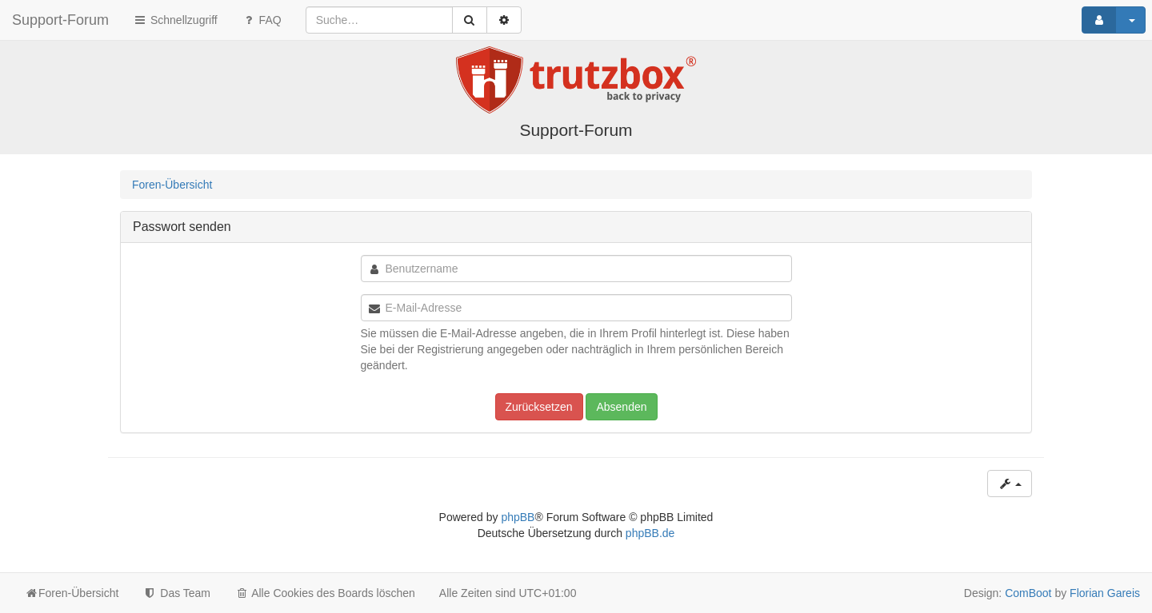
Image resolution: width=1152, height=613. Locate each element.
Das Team (176, 593)
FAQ (262, 20)
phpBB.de (650, 533)
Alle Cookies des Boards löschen (324, 593)
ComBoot (1028, 593)
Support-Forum (60, 20)
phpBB (517, 517)
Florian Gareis (1105, 593)
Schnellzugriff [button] (175, 20)
